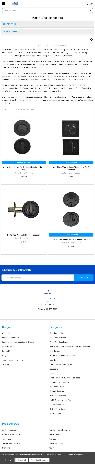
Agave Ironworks (55, 434)
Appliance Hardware (58, 395)
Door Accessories (57, 404)
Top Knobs (6, 439)
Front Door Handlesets (59, 342)
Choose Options (23, 163)
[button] (91, 40)
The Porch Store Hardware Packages (65, 377)
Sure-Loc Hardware (58, 333)
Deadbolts (54, 369)
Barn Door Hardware (58, 337)
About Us (6, 333)
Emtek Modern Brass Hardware (62, 355)
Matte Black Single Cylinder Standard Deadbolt (71, 239)
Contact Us (7, 351)
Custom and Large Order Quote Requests (19, 342)
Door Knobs (54, 360)
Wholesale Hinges (57, 386)
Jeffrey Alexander (9, 430)
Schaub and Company (11, 443)
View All (51, 448)
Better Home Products (11, 434)
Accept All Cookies (39, 460)
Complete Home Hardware (59, 430)
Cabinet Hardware (57, 391)
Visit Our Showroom (10, 337)
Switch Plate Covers (58, 409)
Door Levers (55, 351)
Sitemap (5, 364)
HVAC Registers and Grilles (60, 400)
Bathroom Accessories (59, 382)
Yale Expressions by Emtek (61, 364)
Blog (4, 355)
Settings (8, 460)
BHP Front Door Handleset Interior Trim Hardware (70, 346)
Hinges (52, 373)
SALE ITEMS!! (56, 413)
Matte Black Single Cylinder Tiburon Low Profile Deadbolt (71, 168)
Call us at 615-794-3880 (47, 309)
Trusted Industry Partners (12, 360)
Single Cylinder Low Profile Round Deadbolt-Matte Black (23, 168)
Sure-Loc (52, 439)
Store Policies (8, 346)
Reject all (21, 460)
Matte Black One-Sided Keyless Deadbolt (23, 235)
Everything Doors (55, 443)
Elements (6, 448)
